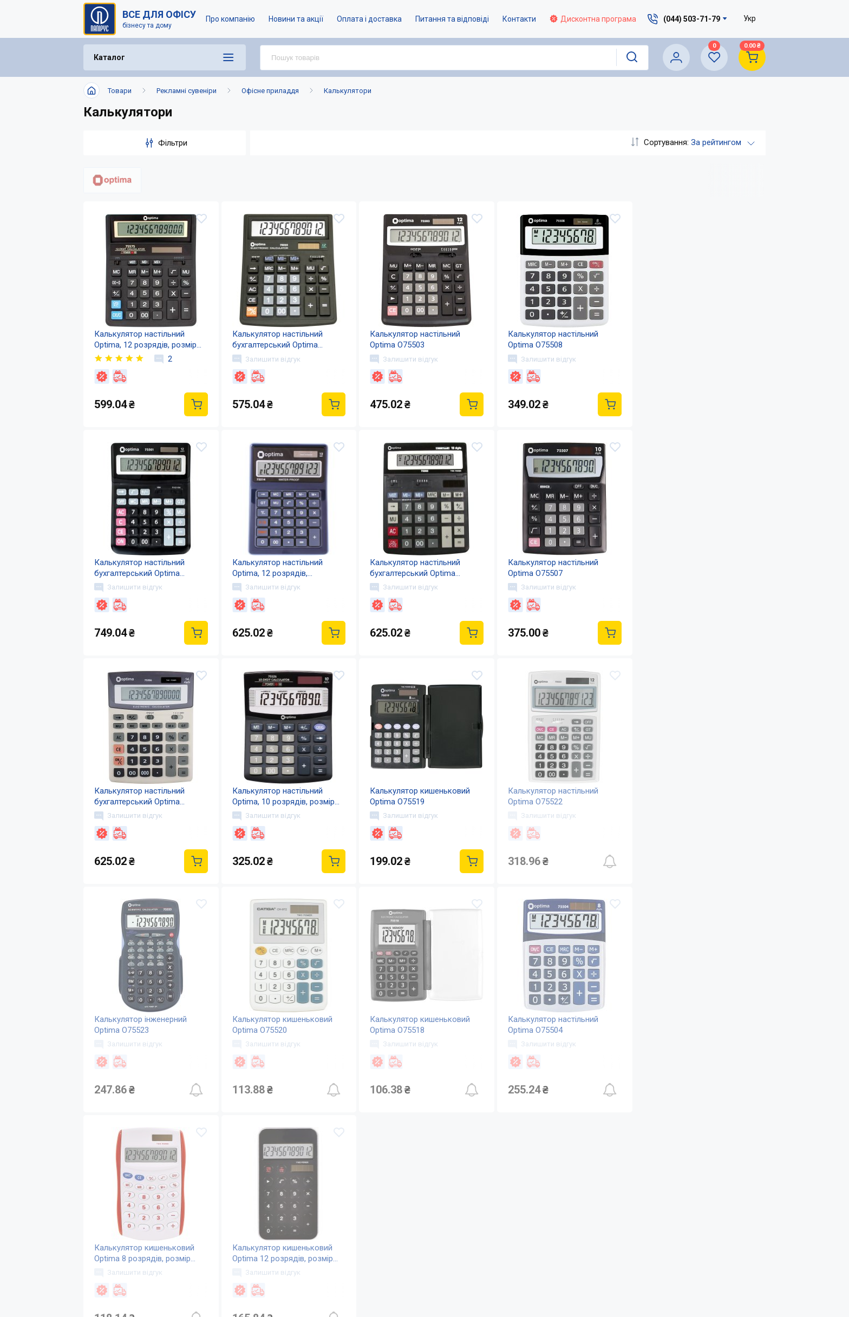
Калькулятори (347, 91)
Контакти (519, 19)
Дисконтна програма (593, 19)
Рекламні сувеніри (186, 91)
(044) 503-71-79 (681, 1164)
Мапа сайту (377, 1253)
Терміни (478, 1253)
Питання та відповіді (452, 19)
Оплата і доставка (369, 19)
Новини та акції (296, 19)
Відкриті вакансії (389, 1275)
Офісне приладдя (270, 91)
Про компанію (230, 19)
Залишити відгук (265, 359)
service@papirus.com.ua (675, 1187)
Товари (120, 91)
